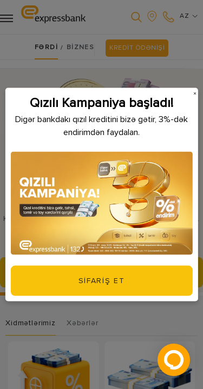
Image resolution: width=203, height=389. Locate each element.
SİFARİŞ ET (101, 280)
